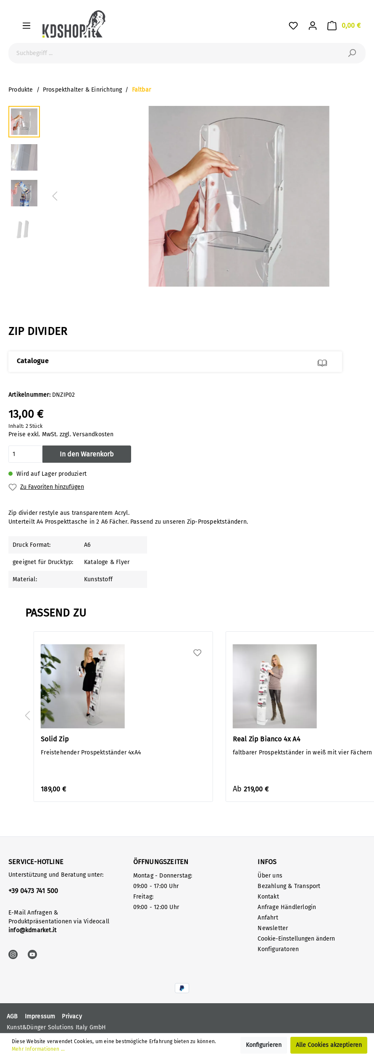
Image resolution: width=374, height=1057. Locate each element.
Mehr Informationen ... (38, 1049)
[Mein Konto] (312, 26)
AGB (12, 1016)
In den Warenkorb (87, 454)
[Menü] (26, 26)
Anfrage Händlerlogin (287, 907)
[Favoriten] (293, 26)
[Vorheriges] (54, 196)
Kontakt (268, 896)
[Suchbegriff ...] (177, 53)
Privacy (72, 1016)
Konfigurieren (264, 1045)
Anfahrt (268, 917)
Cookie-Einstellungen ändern (296, 938)
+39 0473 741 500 (33, 891)
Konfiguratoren (278, 949)
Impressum (40, 1016)
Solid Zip (55, 739)
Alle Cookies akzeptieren (329, 1045)
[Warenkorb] (344, 26)
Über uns (270, 875)
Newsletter (273, 928)
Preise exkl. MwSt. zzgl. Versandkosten (61, 434)
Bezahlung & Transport (289, 886)
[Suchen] (351, 53)
